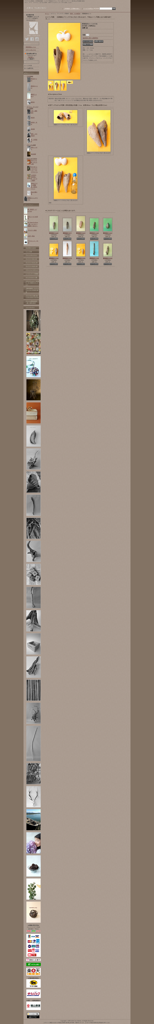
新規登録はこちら (31, 47)
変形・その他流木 (34, 134)
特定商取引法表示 (31, 248)
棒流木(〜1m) (34, 79)
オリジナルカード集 (31, 277)
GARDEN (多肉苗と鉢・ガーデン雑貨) (34, 177)
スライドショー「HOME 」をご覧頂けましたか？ (32, 283)
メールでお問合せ (88, 8)
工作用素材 (30, 76)
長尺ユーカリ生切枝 (33, 217)
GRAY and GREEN (32, 158)
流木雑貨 (33, 154)
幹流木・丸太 (34, 123)
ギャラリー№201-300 (32, 266)
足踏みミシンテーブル (33, 198)
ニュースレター (30, 307)
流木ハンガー (34, 148)
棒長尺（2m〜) (34, 95)
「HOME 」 (30, 57)
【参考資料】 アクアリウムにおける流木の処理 (32, 290)
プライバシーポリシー (32, 270)
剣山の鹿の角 (34, 193)
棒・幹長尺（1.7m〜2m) (32, 210)
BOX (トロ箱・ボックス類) (34, 162)
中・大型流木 (34, 140)
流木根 (33, 129)
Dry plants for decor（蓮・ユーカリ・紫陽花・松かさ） (33, 224)
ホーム (47, 13)
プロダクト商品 (32, 230)
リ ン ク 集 (29, 251)
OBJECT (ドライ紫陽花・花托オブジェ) (34, 186)
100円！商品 (31, 236)
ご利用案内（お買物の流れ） (72, 8)
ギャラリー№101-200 (32, 262)
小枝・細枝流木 (34, 111)
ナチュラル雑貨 (31, 145)
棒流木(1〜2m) (34, 87)
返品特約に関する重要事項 (90, 38)
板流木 (33, 102)
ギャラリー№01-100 (31, 259)
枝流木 (33, 117)
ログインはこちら (31, 50)
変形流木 (53, 233)
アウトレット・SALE (33, 241)
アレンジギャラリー (31, 255)
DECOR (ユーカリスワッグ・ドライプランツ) (34, 169)
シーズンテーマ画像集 (32, 274)
